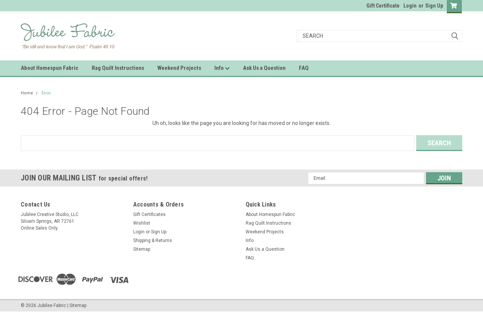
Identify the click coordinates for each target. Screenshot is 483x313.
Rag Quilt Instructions (118, 68)
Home (27, 93)
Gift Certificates (149, 214)
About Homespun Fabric (49, 68)
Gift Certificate (383, 6)
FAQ (304, 68)
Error (46, 93)
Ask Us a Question (264, 68)
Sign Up (434, 6)
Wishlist (141, 223)
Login (410, 6)
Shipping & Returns (152, 240)
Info (222, 68)
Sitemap (141, 249)
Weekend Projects (179, 68)
